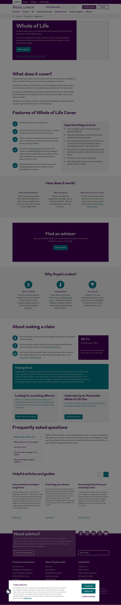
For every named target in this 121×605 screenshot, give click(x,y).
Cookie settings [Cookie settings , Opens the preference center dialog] (88, 596)
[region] (54, 591)
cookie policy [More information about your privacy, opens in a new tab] (27, 598)
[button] (8, 591)
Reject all (89, 591)
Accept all (88, 586)
